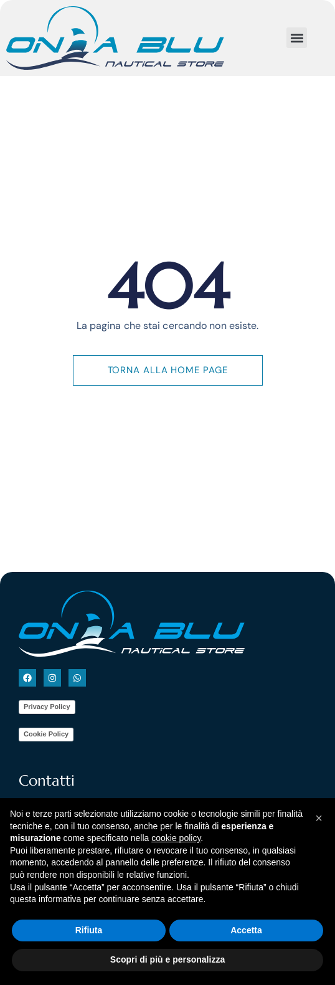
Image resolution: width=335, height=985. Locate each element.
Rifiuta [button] (89, 930)
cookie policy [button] (176, 838)
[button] (296, 37)
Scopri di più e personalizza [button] (167, 959)
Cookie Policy (46, 740)
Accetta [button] (246, 930)
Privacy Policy (47, 712)
